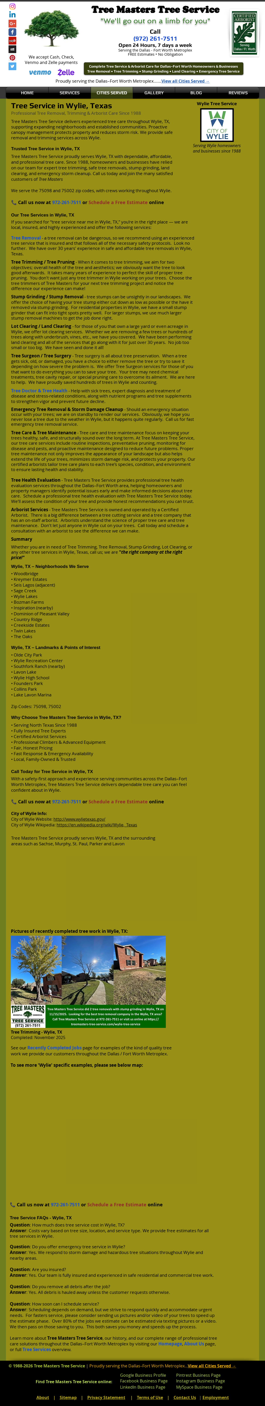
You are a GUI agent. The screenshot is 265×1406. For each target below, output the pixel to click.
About (42, 1397)
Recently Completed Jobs (54, 1048)
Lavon (118, 844)
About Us (194, 1344)
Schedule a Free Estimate (118, 202)
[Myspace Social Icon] (12, 49)
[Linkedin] (12, 15)
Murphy (63, 844)
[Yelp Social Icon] (12, 41)
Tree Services (36, 1349)
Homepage (170, 1344)
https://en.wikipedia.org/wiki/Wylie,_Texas (97, 825)
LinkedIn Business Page (142, 1387)
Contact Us (185, 1397)
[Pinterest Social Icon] (12, 58)
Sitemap (68, 1397)
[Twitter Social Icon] (12, 66)
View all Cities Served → (185, 81)
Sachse (46, 844)
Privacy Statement (106, 1397)
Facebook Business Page (144, 1381)
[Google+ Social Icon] (12, 23)
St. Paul (80, 844)
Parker (96, 844)
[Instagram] (12, 6)
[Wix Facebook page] (12, 32)
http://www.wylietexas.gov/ (79, 819)
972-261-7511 (66, 202)
